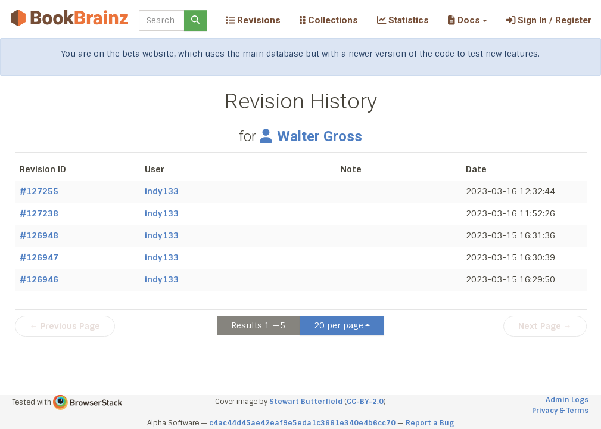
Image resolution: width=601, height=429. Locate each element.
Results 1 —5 (258, 325)
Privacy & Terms (560, 410)
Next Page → (545, 326)
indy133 (162, 191)
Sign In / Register (548, 20)
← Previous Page (65, 326)
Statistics (403, 20)
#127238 (39, 213)
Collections (329, 20)
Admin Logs (567, 400)
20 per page (338, 325)
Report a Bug (430, 423)
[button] (467, 20)
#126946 (39, 279)
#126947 (39, 257)
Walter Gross (311, 136)
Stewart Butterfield (305, 401)
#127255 (39, 191)
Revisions (253, 20)
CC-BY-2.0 (365, 401)
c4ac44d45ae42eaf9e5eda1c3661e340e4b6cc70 (302, 423)
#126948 (39, 235)
